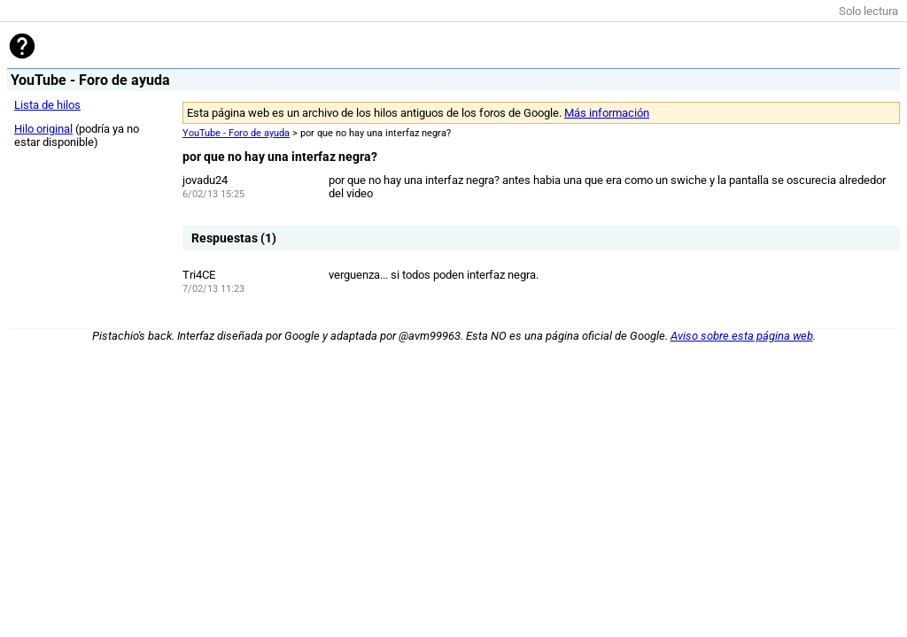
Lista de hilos (47, 104)
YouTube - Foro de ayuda (236, 133)
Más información (606, 112)
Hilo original (43, 128)
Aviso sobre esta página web (742, 335)
